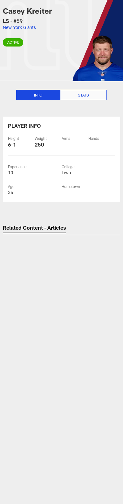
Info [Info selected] (38, 95)
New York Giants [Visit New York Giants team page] (19, 27)
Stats (83, 95)
